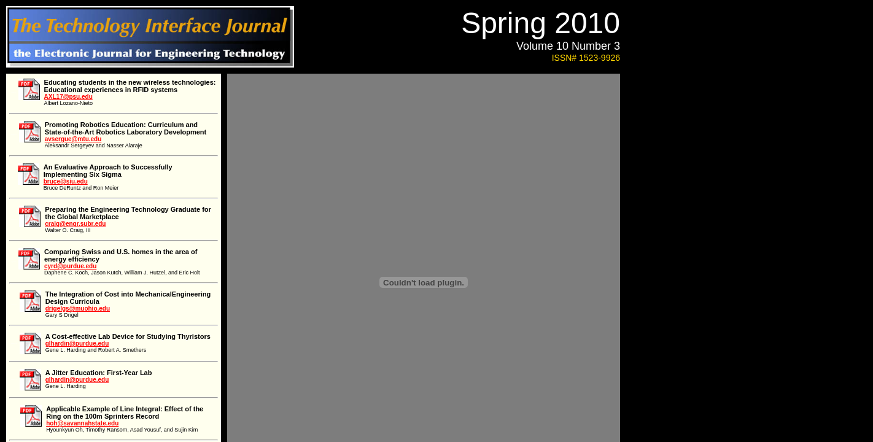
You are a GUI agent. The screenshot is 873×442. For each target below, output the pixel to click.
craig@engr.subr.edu (75, 223)
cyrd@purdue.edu (70, 266)
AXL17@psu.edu (68, 96)
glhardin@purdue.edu (77, 343)
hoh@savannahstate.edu (82, 423)
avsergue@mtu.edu (73, 139)
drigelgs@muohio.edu (77, 308)
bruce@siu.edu (66, 181)
